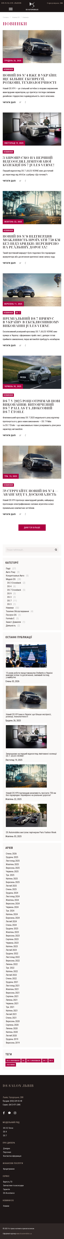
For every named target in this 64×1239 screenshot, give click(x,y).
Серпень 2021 (12, 996)
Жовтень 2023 (12, 932)
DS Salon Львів (11, 3)
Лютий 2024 (11, 921)
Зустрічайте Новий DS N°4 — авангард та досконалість (30, 492)
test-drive (11, 1065)
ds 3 (51, 1061)
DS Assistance (9, 1193)
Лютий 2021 (11, 1014)
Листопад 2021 (13, 985)
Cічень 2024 (11, 925)
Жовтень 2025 (12, 864)
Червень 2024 (12, 907)
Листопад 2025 (13, 860)
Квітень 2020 (12, 1032)
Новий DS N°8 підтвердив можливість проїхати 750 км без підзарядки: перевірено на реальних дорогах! (31, 241)
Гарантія (6, 1189)
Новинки (8, 69)
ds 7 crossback (33, 1061)
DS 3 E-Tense (8, 1128)
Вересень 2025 (13, 868)
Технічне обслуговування (17, 611)
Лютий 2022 (11, 975)
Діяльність (11, 625)
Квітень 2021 (12, 1010)
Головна (6, 17)
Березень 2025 (13, 882)
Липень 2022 (12, 964)
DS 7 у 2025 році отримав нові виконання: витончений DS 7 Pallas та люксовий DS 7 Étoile (31, 406)
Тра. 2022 (10, 968)
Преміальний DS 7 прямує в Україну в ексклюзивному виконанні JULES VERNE (31, 322)
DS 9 (9, 593)
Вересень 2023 (13, 935)
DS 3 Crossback (14, 582)
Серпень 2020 (12, 1025)
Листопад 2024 (13, 896)
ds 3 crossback (13, 1061)
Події (8, 568)
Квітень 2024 (12, 914)
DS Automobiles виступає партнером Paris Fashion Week (31, 832)
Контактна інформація (12, 1156)
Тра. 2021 (10, 1007)
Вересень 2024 (13, 903)
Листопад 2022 (13, 957)
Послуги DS (11, 615)
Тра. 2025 (10, 875)
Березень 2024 (13, 918)
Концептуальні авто (15, 575)
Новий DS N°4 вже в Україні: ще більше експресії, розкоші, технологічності (30, 79)
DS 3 (9, 597)
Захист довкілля (13, 622)
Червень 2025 (12, 871)
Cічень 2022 (11, 978)
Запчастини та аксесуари (13, 1185)
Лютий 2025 (11, 885)
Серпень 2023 (12, 939)
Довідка (6, 1148)
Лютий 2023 (11, 950)
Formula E (10, 618)
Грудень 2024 (12, 893)
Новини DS (16, 17)
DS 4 (9, 586)
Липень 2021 (12, 1000)
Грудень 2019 (12, 1039)
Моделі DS (11, 579)
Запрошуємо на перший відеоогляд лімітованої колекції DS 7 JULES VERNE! (28, 161)
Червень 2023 (12, 943)
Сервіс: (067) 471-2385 (11, 1105)
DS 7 (18, 313)
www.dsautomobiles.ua (24, 1234)
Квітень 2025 (12, 878)
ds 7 (45, 1061)
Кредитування (8, 1169)
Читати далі (9, 102)
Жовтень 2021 (12, 989)
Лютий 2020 (11, 1035)
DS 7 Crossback (14, 590)
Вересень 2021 (13, 992)
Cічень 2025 (11, 889)
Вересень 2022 (13, 960)
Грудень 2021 (12, 982)
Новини (6, 1206)
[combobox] (32, 549)
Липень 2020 (12, 1028)
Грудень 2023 (12, 928)
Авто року (10, 572)
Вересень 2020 (13, 1021)
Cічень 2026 (11, 853)
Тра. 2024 (10, 910)
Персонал (7, 1152)
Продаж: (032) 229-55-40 (12, 1101)
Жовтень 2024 (12, 900)
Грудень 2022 (12, 953)
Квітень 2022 (12, 971)
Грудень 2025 (12, 857)
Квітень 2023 (12, 946)
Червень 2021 (12, 1003)
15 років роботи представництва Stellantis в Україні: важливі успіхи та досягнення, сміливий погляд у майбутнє (29, 675)
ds (23, 1061)
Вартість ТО (7, 1182)
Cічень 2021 (11, 1017)
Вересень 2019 (13, 1042)
